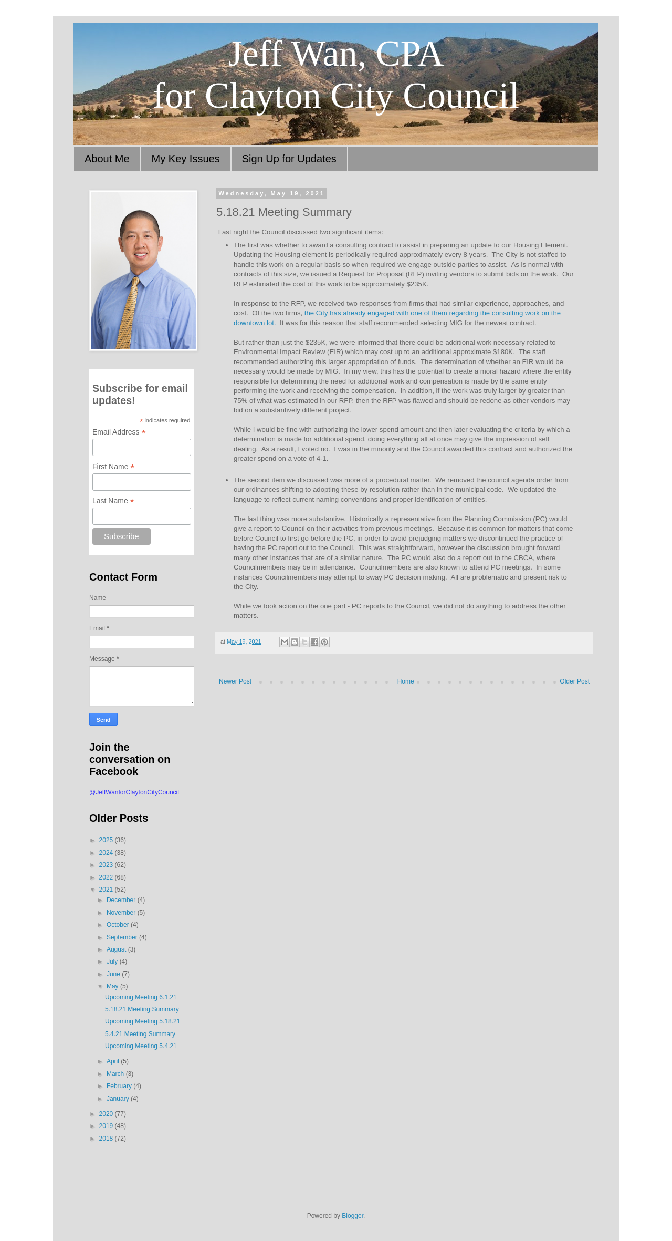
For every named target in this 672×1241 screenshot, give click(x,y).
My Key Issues (186, 158)
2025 (107, 840)
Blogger (352, 1215)
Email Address (119, 432)
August (117, 949)
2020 (107, 1114)
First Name (113, 467)
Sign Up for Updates (289, 158)
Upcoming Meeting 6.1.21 (141, 997)
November (122, 912)
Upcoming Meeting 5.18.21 (142, 1021)
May (113, 986)
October (119, 924)
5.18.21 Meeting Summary (142, 1009)
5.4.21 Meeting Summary (140, 1034)
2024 (107, 852)
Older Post (575, 681)
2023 (107, 864)
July (113, 961)
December (122, 900)
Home (405, 681)
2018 (107, 1138)
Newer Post (235, 681)
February (120, 1086)
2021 (107, 889)
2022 (107, 877)
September (123, 937)
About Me (107, 158)
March (116, 1074)
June (114, 974)
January (119, 1098)
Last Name (113, 501)
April (114, 1061)
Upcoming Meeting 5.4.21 (141, 1046)
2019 (107, 1126)
